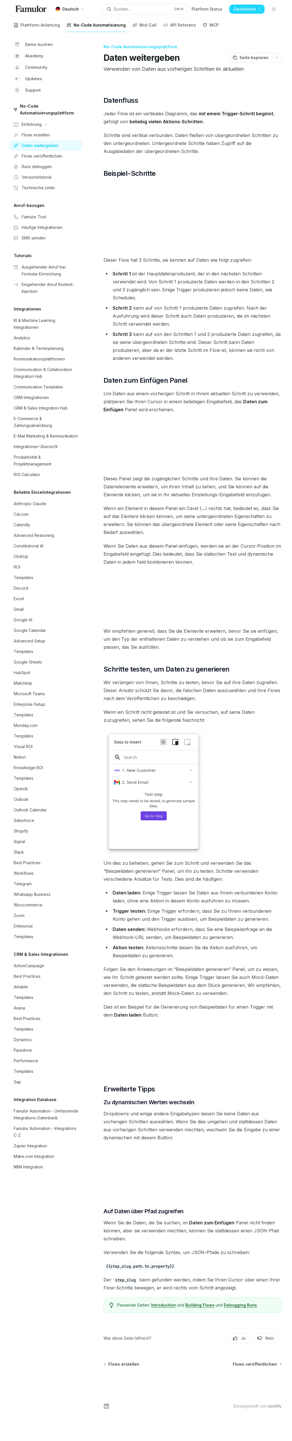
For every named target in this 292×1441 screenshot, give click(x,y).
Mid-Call (145, 27)
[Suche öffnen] (145, 9)
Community (30, 67)
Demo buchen (33, 44)
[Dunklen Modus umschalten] (273, 9)
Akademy (28, 56)
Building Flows (199, 1305)
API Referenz (179, 27)
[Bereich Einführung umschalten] (45, 124)
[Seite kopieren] (250, 58)
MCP (211, 27)
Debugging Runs (240, 1305)
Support (27, 90)
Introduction (163, 1305)
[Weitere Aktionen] (277, 58)
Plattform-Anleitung (37, 27)
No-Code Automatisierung (96, 27)
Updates (28, 78)
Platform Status (207, 9)
